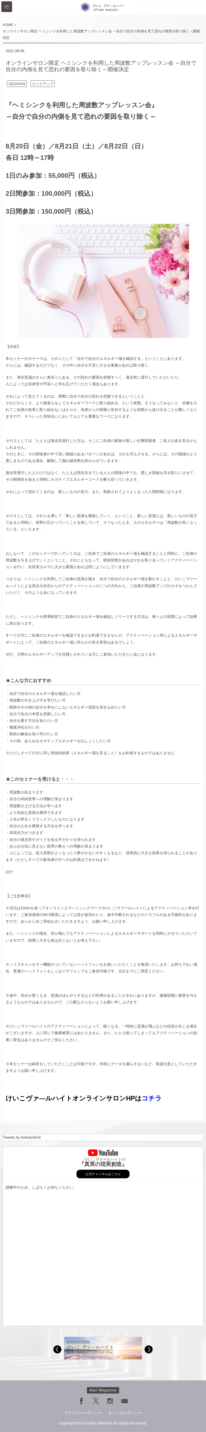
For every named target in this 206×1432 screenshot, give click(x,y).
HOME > (9, 25)
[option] (103, 1348)
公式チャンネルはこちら (103, 1174)
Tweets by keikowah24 (22, 1137)
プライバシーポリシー (83, 1413)
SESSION (17, 84)
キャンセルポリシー (125, 1413)
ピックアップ (42, 84)
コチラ (152, 1098)
